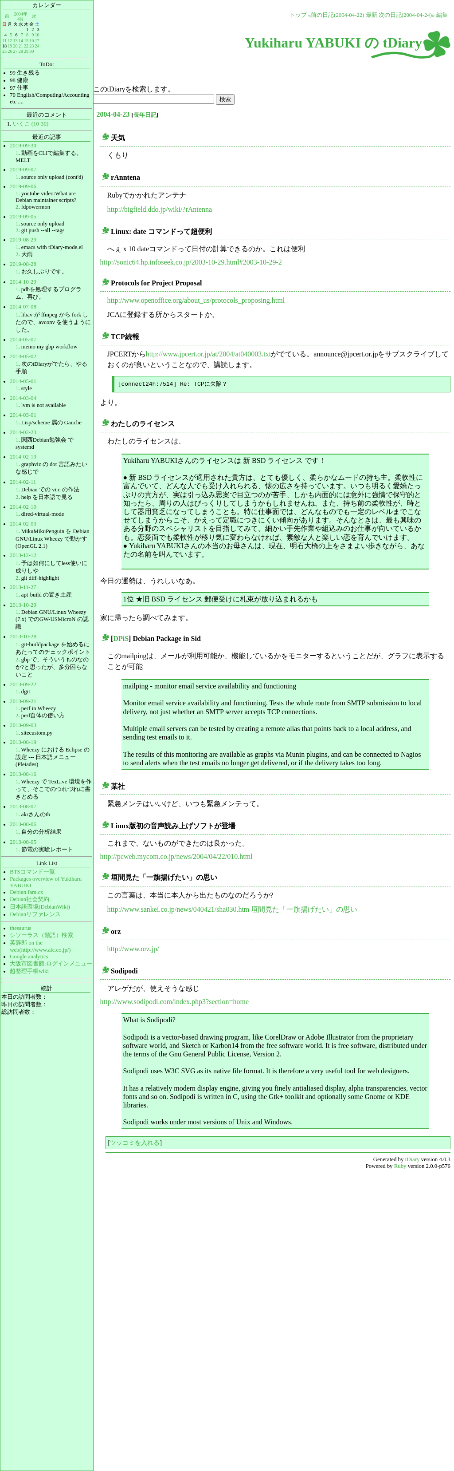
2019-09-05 (23, 217)
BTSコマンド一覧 (32, 872)
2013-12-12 (23, 555)
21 (21, 45)
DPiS (121, 638)
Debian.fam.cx (26, 892)
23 (31, 45)
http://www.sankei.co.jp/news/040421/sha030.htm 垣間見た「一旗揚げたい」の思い (232, 909)
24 (37, 45)
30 (31, 51)
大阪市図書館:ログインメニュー (51, 964)
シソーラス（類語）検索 (41, 935)
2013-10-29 (23, 605)
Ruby (400, 1166)
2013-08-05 (23, 842)
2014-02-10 (23, 507)
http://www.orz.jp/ (133, 949)
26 (10, 51)
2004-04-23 (113, 114)
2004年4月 (20, 16)
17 (37, 40)
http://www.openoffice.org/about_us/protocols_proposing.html (196, 300)
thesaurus (20, 928)
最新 (371, 15)
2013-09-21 (23, 701)
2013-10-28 (23, 636)
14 (21, 40)
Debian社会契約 (29, 899)
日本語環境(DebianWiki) (40, 907)
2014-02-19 (23, 457)
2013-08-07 (23, 806)
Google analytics (29, 956)
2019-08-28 (23, 264)
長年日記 (145, 114)
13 (15, 40)
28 (21, 51)
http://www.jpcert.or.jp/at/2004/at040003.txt (208, 354)
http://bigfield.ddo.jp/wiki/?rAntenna (159, 209)
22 (26, 45)
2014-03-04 (23, 398)
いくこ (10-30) (31, 124)
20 (15, 45)
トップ (298, 15)
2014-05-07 (23, 339)
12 (10, 40)
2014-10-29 (23, 282)
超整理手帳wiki (29, 971)
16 (31, 40)
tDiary (412, 1159)
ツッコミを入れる (135, 1142)
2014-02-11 (23, 482)
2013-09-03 (23, 725)
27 (15, 51)
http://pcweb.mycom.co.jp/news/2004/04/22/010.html (176, 856)
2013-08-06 (23, 824)
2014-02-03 (23, 524)
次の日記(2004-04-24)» (407, 15)
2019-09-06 (23, 186)
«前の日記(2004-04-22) (336, 15)
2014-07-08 (23, 307)
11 (4, 40)
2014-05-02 (23, 356)
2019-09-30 (23, 145)
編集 (442, 15)
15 (26, 40)
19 (10, 45)
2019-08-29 (23, 240)
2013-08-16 (23, 774)
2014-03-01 (23, 415)
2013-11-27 (23, 587)
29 (26, 51)
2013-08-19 (23, 742)
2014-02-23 (23, 432)
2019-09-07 (23, 169)
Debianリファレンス (35, 914)
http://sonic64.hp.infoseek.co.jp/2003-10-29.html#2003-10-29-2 (191, 262)
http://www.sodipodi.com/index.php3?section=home (174, 1001)
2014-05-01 (23, 381)
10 (37, 34)
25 (4, 51)
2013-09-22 (23, 684)
